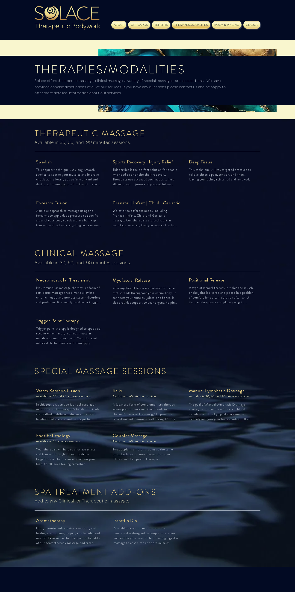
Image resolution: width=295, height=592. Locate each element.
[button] (139, 25)
